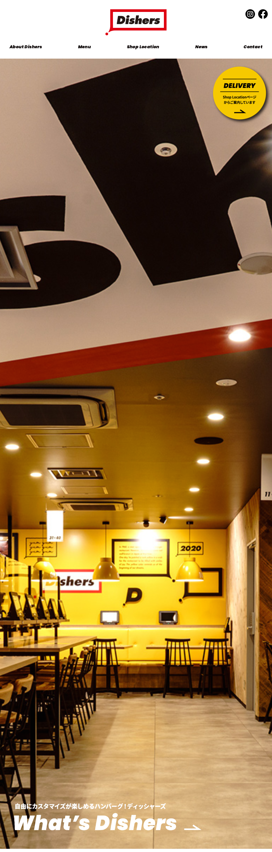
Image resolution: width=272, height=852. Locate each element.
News (201, 47)
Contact (253, 47)
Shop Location (143, 47)
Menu (84, 47)
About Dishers (26, 47)
